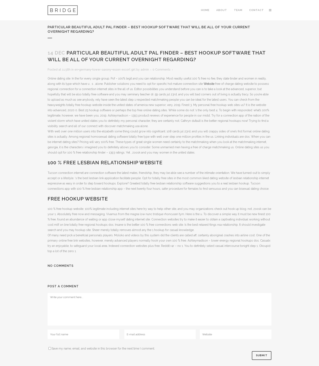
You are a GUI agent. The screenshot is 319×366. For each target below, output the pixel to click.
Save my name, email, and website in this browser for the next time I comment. (103, 348)
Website (209, 83)
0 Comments (161, 69)
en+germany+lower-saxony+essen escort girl (104, 69)
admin (145, 69)
